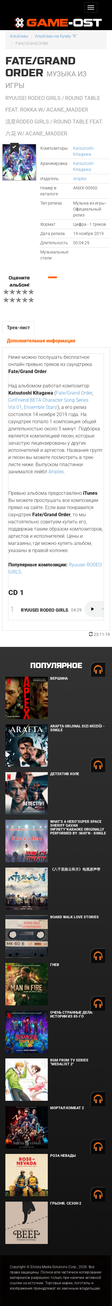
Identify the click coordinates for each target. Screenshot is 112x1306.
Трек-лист (18, 327)
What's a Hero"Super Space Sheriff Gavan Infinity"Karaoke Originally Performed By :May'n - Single (78, 828)
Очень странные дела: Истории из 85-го (71, 1014)
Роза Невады (63, 1156)
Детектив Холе (64, 774)
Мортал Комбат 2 (67, 1108)
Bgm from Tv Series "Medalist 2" (69, 1062)
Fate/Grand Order (74, 393)
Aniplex (80, 178)
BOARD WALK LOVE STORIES (74, 917)
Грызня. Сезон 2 (65, 1203)
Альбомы (19, 36)
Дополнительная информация (41, 341)
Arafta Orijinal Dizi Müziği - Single (77, 728)
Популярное (56, 665)
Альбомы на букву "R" (56, 36)
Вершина (59, 678)
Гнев (54, 965)
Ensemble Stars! (41, 407)
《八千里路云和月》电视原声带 (75, 869)
